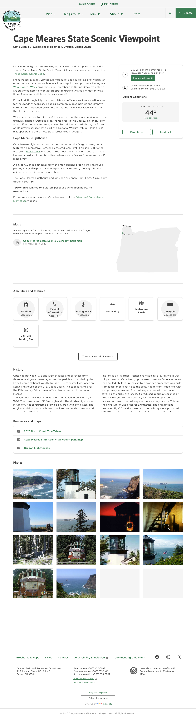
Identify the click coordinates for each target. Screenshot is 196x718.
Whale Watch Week (25, 87)
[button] (170, 13)
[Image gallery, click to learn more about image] (33, 484)
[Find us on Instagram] (168, 657)
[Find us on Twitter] (179, 657)
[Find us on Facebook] (157, 657)
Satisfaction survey (84, 682)
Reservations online (85, 678)
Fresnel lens (33, 151)
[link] (98, 431)
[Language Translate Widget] (98, 698)
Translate (104, 704)
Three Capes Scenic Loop (28, 73)
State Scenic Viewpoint (28, 46)
